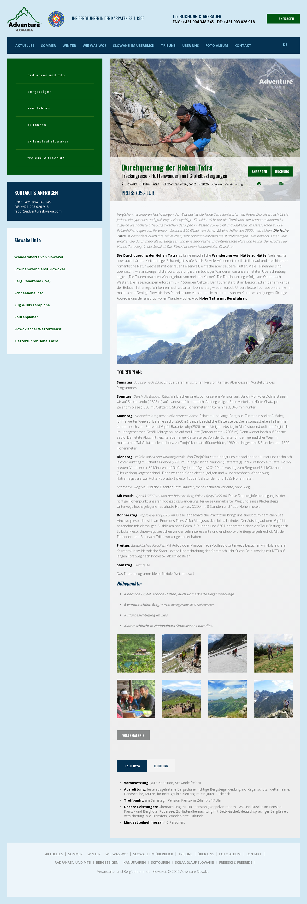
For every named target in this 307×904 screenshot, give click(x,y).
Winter (69, 45)
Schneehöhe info (28, 293)
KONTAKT (243, 45)
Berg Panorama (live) (32, 281)
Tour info (132, 766)
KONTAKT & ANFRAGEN (36, 192)
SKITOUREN (37, 125)
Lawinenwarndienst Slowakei (39, 269)
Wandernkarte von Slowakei (38, 257)
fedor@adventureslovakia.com (38, 211)
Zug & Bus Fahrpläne (32, 305)
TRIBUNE (168, 45)
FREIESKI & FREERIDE (46, 158)
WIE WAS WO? (94, 45)
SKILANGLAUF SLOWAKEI (48, 141)
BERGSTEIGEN (40, 91)
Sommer (48, 45)
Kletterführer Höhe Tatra (36, 341)
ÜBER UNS (190, 45)
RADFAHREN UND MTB (46, 75)
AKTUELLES (24, 45)
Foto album (217, 45)
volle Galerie (133, 735)
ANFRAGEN (283, 18)
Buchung (282, 171)
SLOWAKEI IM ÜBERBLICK (133, 45)
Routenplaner (26, 317)
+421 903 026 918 (239, 21)
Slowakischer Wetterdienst (38, 329)
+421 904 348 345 (198, 21)
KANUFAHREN (39, 108)
